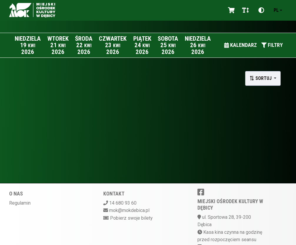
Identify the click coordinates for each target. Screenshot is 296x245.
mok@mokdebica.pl (129, 210)
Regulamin (20, 203)
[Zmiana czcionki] (245, 10)
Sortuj (261, 78)
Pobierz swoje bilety (131, 218)
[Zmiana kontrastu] (261, 10)
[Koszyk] (230, 10)
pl (276, 10)
